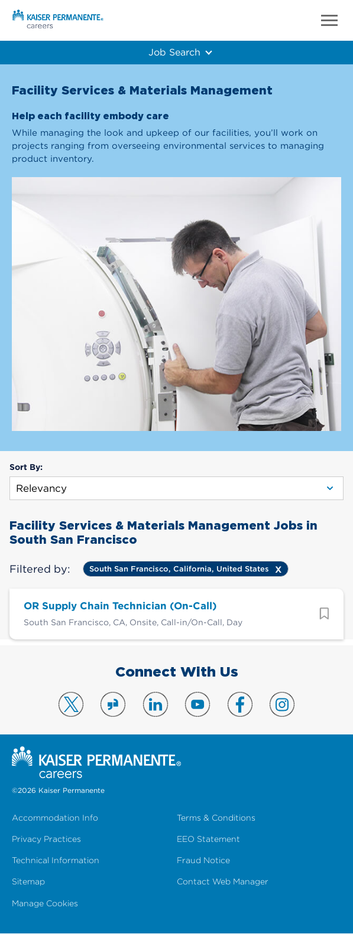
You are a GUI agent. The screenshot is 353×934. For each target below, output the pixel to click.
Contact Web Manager (222, 882)
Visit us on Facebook (240, 704)
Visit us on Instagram (282, 704)
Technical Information (55, 860)
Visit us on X (71, 704)
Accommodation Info (55, 818)
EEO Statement (208, 839)
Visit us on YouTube (197, 704)
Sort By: (26, 467)
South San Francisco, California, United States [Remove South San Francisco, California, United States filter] (179, 568)
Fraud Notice (203, 860)
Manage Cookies (45, 903)
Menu (329, 20)
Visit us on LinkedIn (155, 704)
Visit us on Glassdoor (113, 704)
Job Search (174, 52)
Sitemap (28, 882)
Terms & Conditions (216, 818)
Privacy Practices (46, 839)
